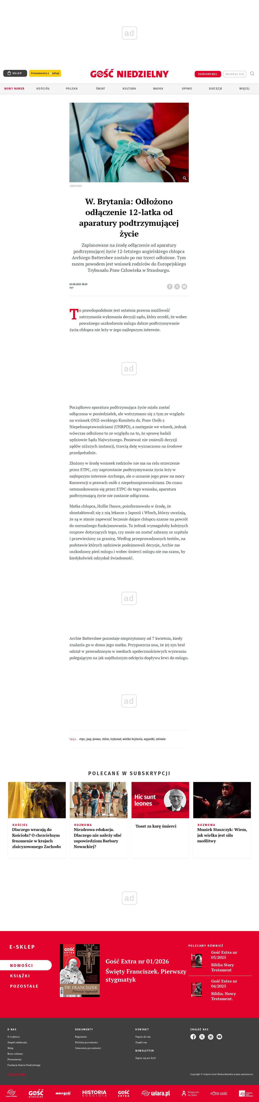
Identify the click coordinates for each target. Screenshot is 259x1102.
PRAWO (97, 739)
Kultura (129, 88)
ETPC (82, 739)
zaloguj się (234, 74)
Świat (100, 88)
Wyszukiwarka (252, 73)
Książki (19, 975)
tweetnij (178, 285)
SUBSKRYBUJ (207, 74)
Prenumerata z (45, 73)
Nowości (19, 965)
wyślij (185, 285)
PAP (88, 739)
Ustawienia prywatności (88, 1048)
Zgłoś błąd (16, 1074)
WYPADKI (149, 739)
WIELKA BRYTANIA (132, 739)
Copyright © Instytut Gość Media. (207, 1074)
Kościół (43, 88)
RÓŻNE (105, 739)
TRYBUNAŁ (115, 739)
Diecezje (215, 88)
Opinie (187, 88)
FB (170, 285)
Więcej (244, 88)
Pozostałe (19, 986)
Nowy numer (14, 88)
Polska (72, 88)
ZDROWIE (161, 739)
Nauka (158, 88)
